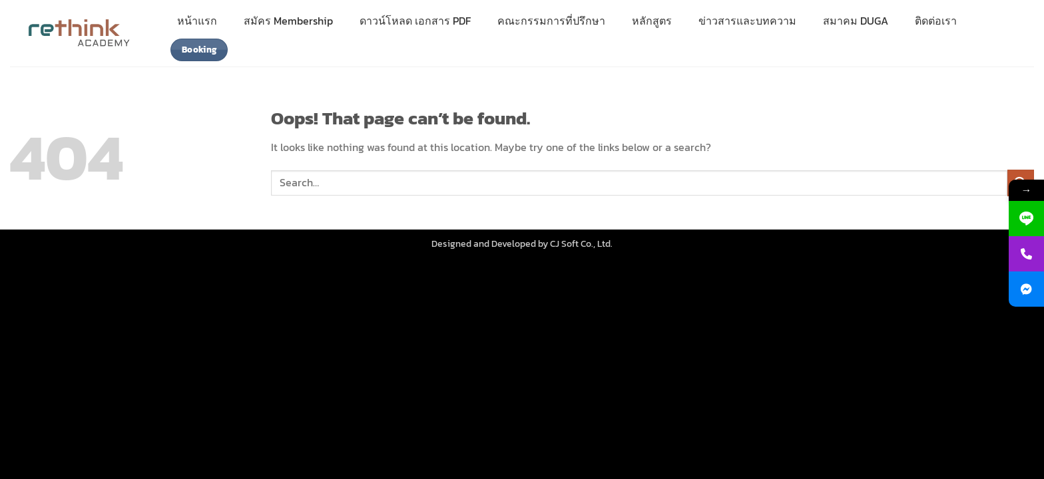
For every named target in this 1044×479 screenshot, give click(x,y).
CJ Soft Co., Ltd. (581, 243)
